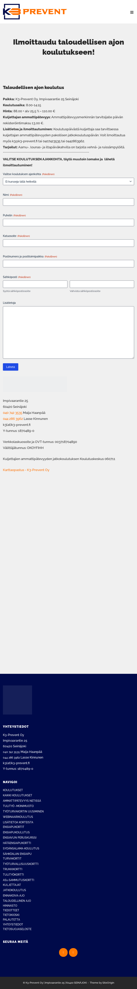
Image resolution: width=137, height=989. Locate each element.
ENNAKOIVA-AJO (13, 895)
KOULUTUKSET (13, 790)
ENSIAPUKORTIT (13, 826)
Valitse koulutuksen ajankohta (28, 174)
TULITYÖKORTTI (13, 874)
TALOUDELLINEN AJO (17, 900)
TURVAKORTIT (12, 858)
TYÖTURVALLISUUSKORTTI (20, 864)
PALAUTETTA (11, 919)
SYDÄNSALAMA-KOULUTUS (21, 848)
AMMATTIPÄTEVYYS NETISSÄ (22, 800)
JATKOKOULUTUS (14, 890)
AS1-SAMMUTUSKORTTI (18, 880)
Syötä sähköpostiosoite (17, 291)
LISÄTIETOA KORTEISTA (18, 822)
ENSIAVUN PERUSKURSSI (20, 837)
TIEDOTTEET (11, 910)
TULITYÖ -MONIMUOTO (18, 806)
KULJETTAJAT (12, 884)
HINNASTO (10, 905)
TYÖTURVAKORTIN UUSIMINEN (23, 811)
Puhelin (14, 215)
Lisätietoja (9, 302)
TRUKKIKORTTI (12, 869)
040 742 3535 (12, 413)
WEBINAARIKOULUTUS (18, 816)
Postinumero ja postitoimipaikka (30, 256)
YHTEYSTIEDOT (13, 924)
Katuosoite (16, 236)
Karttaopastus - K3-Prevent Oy (26, 470)
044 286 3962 (13, 419)
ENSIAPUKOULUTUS (16, 832)
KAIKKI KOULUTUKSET (17, 795)
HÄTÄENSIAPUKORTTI (17, 843)
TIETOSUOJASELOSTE (17, 929)
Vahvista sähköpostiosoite (85, 291)
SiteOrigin (108, 982)
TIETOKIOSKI (11, 915)
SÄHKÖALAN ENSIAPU (17, 853)
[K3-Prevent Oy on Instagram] (73, 952)
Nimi (12, 195)
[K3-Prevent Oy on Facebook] (63, 952)
